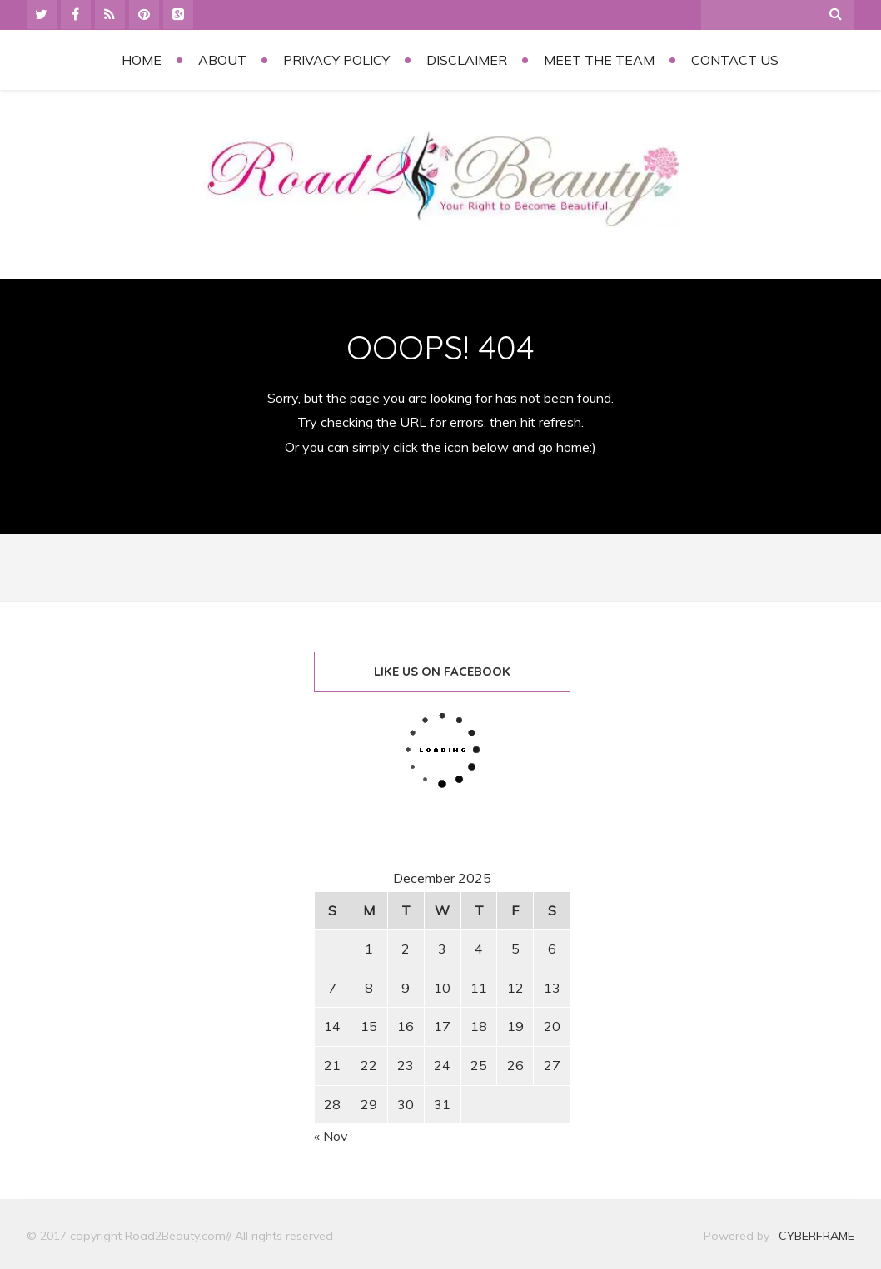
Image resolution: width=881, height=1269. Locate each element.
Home (142, 60)
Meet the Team (599, 60)
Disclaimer (466, 60)
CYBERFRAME (816, 1235)
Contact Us (735, 60)
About (222, 60)
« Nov (331, 1136)
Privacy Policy (336, 60)
